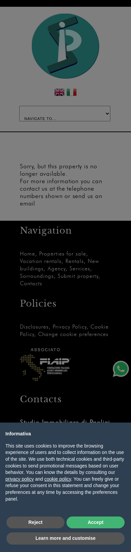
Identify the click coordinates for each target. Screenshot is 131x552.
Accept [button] (96, 522)
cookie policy (57, 479)
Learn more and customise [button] (65, 538)
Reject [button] (35, 522)
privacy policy (19, 479)
